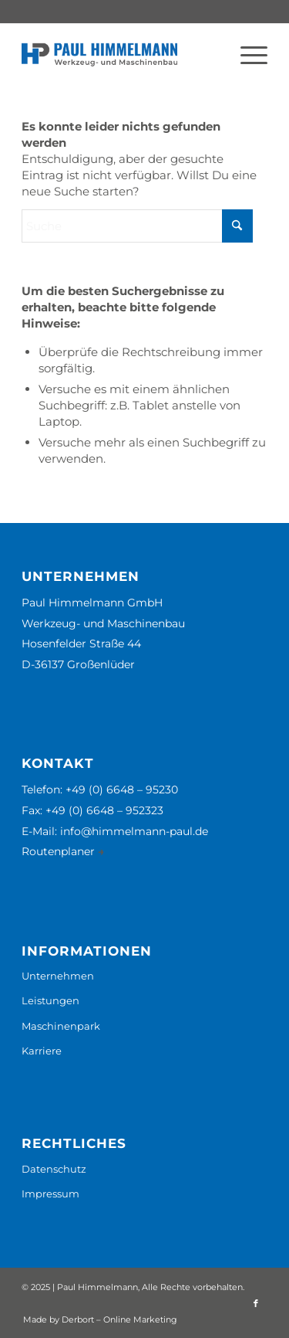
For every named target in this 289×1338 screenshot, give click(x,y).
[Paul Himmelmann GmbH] (120, 55)
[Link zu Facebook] (255, 1303)
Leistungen (50, 1000)
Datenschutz (54, 1169)
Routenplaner (60, 851)
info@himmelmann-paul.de (134, 831)
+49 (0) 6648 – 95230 (122, 789)
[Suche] (137, 226)
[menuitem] (246, 55)
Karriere (42, 1050)
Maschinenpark (61, 1026)
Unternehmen (58, 976)
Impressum (50, 1193)
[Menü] (246, 55)
